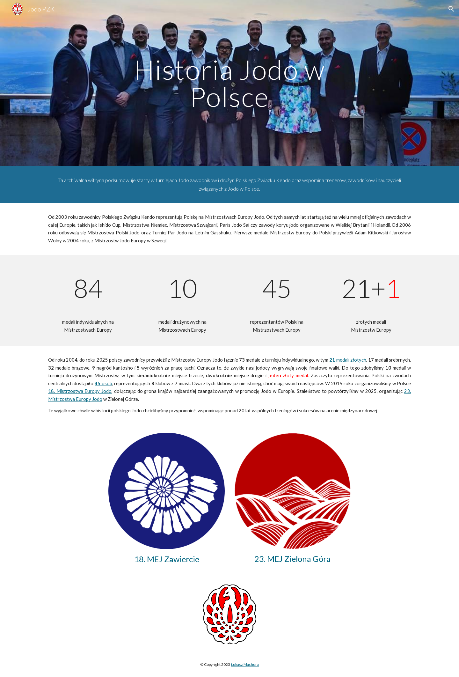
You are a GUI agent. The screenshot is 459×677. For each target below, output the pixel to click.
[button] (451, 9)
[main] (229, 83)
